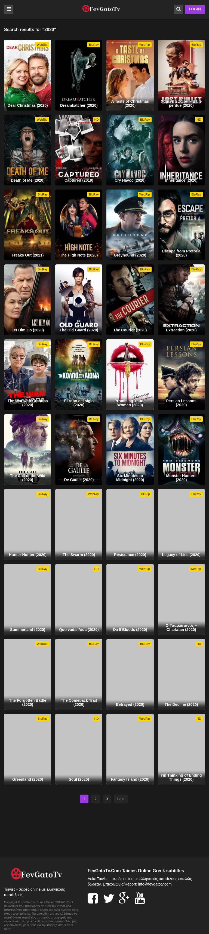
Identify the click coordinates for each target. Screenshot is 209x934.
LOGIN (195, 9)
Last (120, 799)
